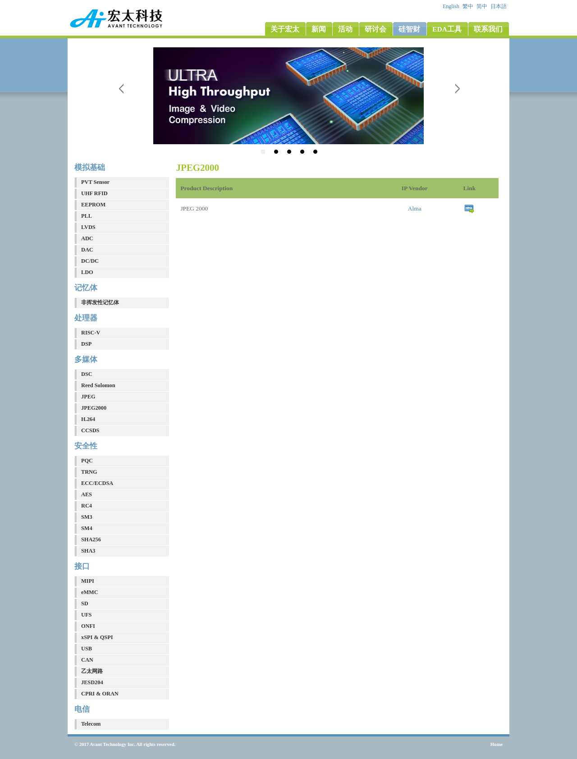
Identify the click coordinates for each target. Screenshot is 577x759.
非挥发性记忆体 (100, 302)
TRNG (89, 472)
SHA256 (91, 539)
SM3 (86, 517)
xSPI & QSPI (97, 637)
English (452, 6)
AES (86, 494)
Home (496, 744)
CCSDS (90, 430)
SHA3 (88, 551)
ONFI (88, 626)
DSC (86, 374)
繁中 (469, 6)
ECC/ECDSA (97, 483)
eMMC (89, 592)
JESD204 (92, 682)
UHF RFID (94, 193)
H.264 (88, 419)
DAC (87, 250)
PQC (87, 460)
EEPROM (93, 204)
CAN (87, 660)
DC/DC (90, 261)
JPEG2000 (93, 408)
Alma (414, 208)
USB (86, 648)
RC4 (86, 506)
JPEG (88, 396)
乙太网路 (92, 671)
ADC (87, 238)
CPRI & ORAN (100, 693)
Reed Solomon (98, 385)
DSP (86, 344)
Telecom (91, 724)
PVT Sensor (95, 182)
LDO (87, 272)
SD (84, 603)
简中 (482, 6)
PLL (86, 216)
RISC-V (90, 332)
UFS (86, 615)
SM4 (86, 528)
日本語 (499, 6)
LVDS (88, 227)
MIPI (87, 581)
